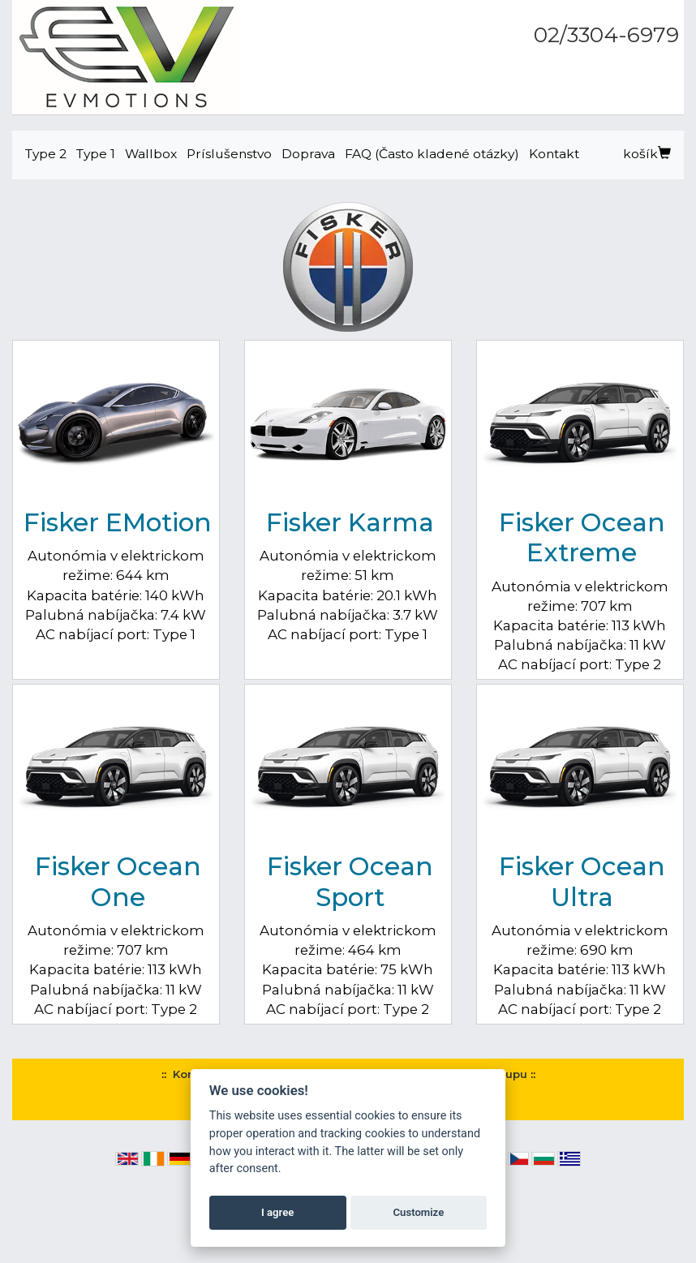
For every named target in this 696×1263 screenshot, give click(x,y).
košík (647, 153)
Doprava (308, 153)
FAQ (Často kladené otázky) (432, 153)
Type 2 (46, 153)
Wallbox (151, 153)
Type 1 (95, 153)
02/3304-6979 (606, 35)
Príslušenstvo (229, 153)
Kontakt (554, 153)
